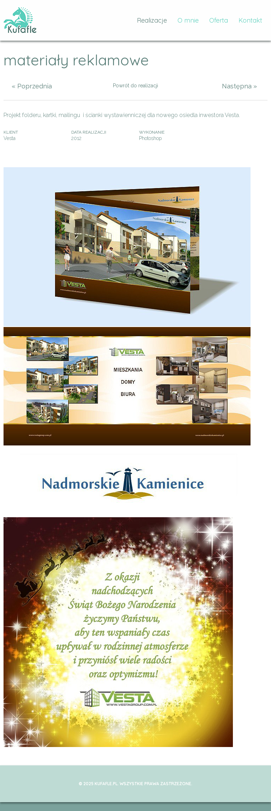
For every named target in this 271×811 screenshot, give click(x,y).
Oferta (218, 20)
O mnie (188, 20)
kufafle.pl (20, 20)
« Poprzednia (32, 86)
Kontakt (250, 20)
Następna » (239, 86)
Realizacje (152, 20)
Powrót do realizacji (135, 85)
